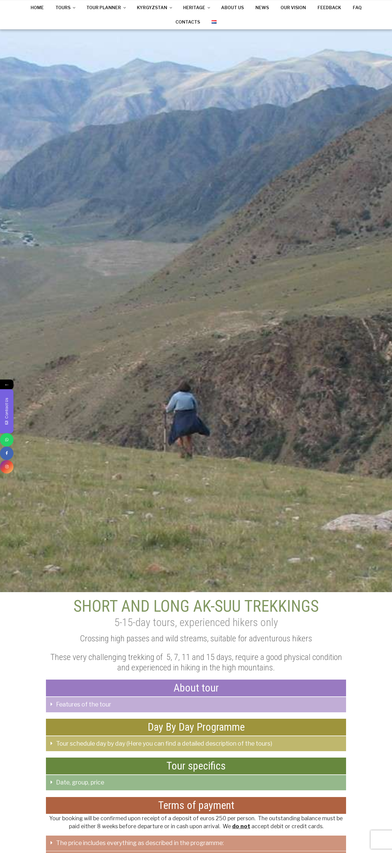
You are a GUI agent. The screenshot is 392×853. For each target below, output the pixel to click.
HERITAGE (197, 7)
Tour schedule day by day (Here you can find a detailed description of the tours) (164, 743)
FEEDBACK (329, 7)
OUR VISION (293, 7)
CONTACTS (187, 21)
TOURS (65, 7)
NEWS (262, 7)
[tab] (196, 704)
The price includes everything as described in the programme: (140, 843)
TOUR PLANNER (106, 7)
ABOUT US (232, 7)
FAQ (357, 7)
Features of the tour (83, 704)
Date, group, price (80, 782)
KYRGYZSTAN (155, 7)
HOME (37, 7)
